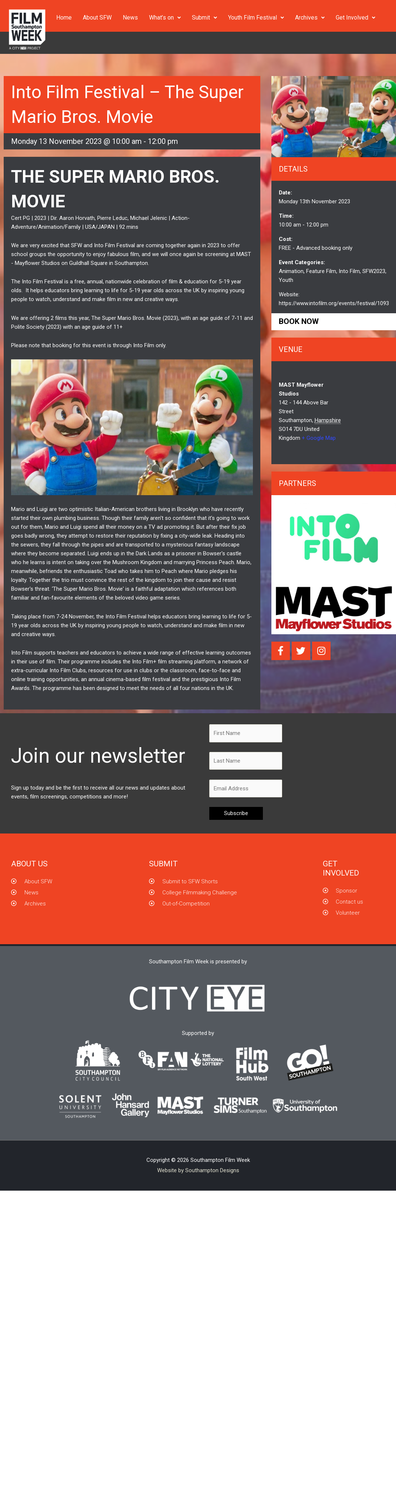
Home (64, 17)
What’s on (165, 17)
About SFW (97, 17)
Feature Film (321, 271)
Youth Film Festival (256, 17)
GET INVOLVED (341, 868)
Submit (204, 17)
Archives (310, 17)
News (130, 17)
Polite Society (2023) (36, 327)
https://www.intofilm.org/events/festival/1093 (334, 303)
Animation (291, 271)
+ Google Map (319, 438)
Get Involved (355, 17)
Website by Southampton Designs (198, 1170)
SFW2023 (373, 271)
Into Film (143, 345)
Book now (299, 321)
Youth (286, 280)
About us (29, 863)
